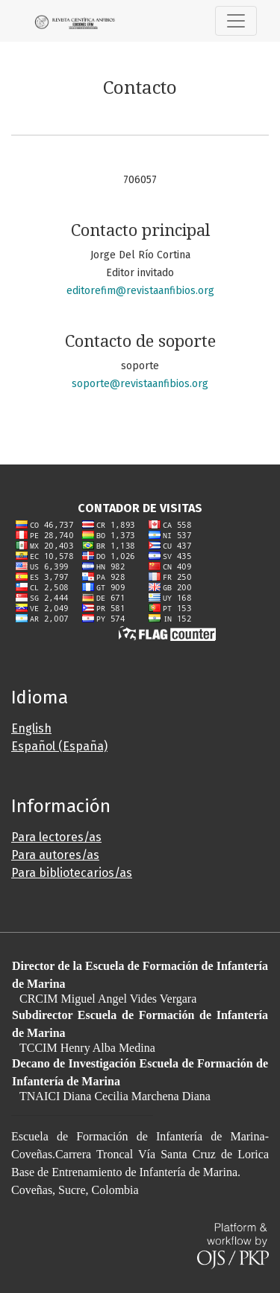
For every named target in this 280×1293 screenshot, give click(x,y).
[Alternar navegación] (236, 21)
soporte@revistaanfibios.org (140, 383)
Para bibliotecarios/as (71, 873)
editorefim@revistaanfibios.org (140, 290)
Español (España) (59, 746)
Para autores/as (55, 855)
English (31, 728)
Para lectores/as (56, 837)
